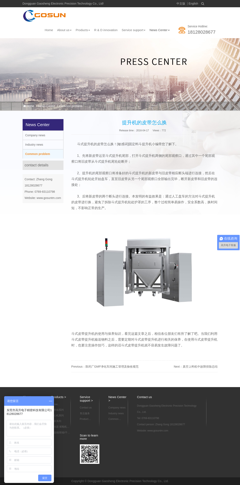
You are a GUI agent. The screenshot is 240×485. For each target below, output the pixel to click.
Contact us (86, 407)
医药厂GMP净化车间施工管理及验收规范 (112, 366)
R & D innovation (106, 30)
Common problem (70, 106)
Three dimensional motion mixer (58, 404)
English (193, 3)
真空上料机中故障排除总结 (200, 366)
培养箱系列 (57, 409)
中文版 (181, 3)
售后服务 (85, 413)
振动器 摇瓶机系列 (60, 427)
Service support (133, 30)
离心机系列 (57, 415)
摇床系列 (56, 421)
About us (64, 30)
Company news (35, 135)
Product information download (86, 419)
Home (49, 30)
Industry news (34, 144)
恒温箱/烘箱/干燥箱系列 (60, 432)
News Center (160, 30)
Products (83, 30)
